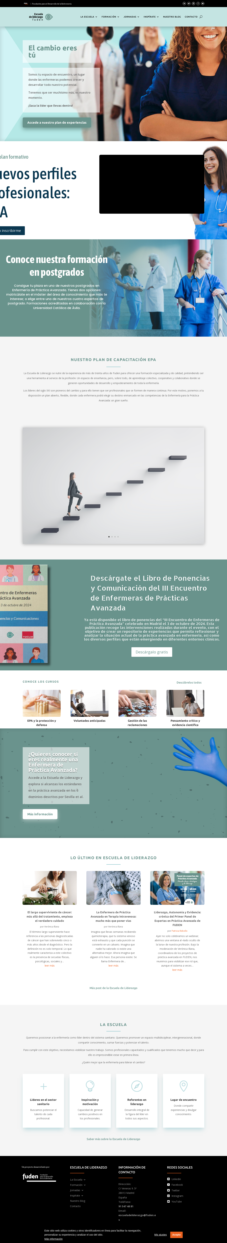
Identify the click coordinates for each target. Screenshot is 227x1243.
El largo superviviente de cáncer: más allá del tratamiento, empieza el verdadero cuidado (50, 916)
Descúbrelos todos (189, 682)
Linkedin (176, 1179)
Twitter (175, 1190)
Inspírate (150, 17)
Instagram (177, 1196)
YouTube (176, 1201)
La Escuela (87, 17)
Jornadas (130, 17)
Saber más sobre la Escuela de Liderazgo (113, 1139)
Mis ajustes (160, 1234)
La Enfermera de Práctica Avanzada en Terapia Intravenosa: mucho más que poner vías (113, 916)
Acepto (176, 1234)
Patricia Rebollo (179, 930)
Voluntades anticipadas (90, 720)
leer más (50, 965)
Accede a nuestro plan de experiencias (57, 122)
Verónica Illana (51, 926)
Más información (53, 1239)
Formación (109, 17)
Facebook (177, 1184)
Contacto (191, 17)
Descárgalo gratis (152, 651)
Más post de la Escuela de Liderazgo (113, 988)
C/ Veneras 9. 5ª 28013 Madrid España (127, 1193)
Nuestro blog (172, 17)
